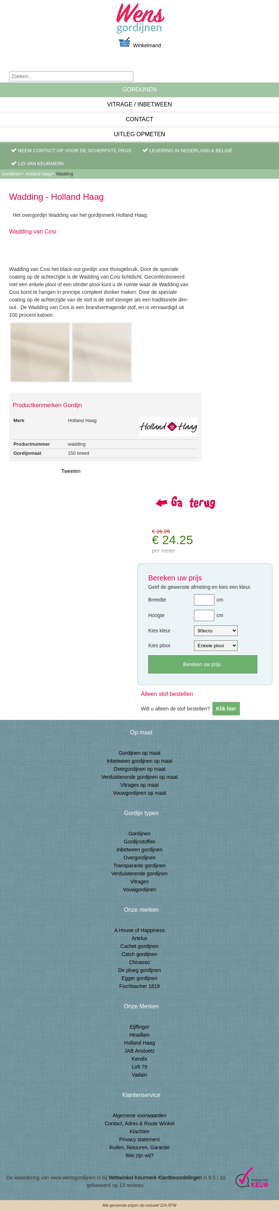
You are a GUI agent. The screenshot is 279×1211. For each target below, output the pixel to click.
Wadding (64, 174)
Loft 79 (139, 1067)
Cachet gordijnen (139, 946)
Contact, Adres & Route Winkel (139, 1123)
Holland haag (38, 174)
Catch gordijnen (139, 954)
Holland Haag (139, 1043)
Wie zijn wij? (139, 1155)
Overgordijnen (139, 857)
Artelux (139, 938)
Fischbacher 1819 (139, 986)
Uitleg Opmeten (139, 134)
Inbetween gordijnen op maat (140, 761)
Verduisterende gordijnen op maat (139, 777)
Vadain (139, 1075)
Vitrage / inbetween (139, 104)
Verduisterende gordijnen (139, 873)
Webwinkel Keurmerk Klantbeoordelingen (155, 1177)
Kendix (139, 1059)
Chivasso (139, 962)
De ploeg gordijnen (139, 970)
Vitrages (139, 881)
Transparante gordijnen (139, 865)
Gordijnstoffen (139, 842)
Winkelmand (139, 42)
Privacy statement (139, 1139)
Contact (139, 119)
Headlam (139, 1035)
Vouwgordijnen (139, 889)
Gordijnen (139, 89)
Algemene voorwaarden (139, 1115)
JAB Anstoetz (139, 1051)
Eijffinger (139, 1027)
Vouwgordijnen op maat (139, 793)
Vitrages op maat (139, 785)
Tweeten (71, 471)
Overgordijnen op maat (139, 769)
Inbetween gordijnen (139, 849)
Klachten (139, 1131)
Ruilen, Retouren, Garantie (139, 1147)
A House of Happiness (139, 930)
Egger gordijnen (140, 978)
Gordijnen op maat (139, 753)
